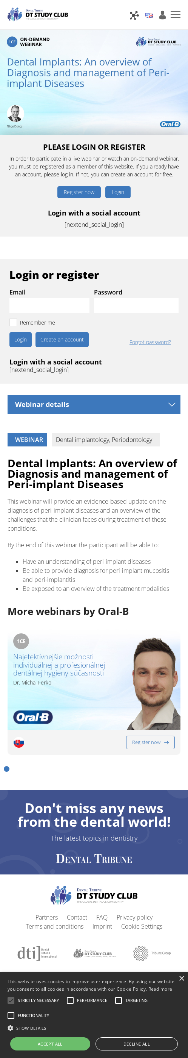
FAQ (102, 901)
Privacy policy (135, 901)
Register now (79, 192)
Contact (77, 901)
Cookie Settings (141, 910)
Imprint (102, 910)
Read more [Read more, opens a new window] (160, 989)
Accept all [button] (50, 1044)
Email (17, 292)
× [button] (181, 979)
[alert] (94, 1015)
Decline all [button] (136, 1044)
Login (118, 192)
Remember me (37, 322)
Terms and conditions (54, 910)
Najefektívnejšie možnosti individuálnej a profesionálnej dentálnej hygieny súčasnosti (59, 665)
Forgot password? (150, 342)
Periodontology (132, 440)
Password (108, 292)
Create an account (62, 339)
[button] (6, 753)
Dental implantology (82, 440)
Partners (46, 901)
